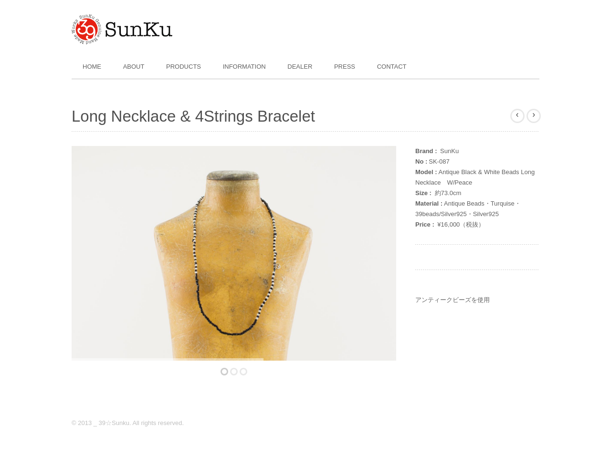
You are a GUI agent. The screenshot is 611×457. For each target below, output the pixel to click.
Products (183, 66)
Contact (392, 66)
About (134, 66)
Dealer (299, 66)
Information (244, 66)
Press (344, 66)
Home (92, 66)
